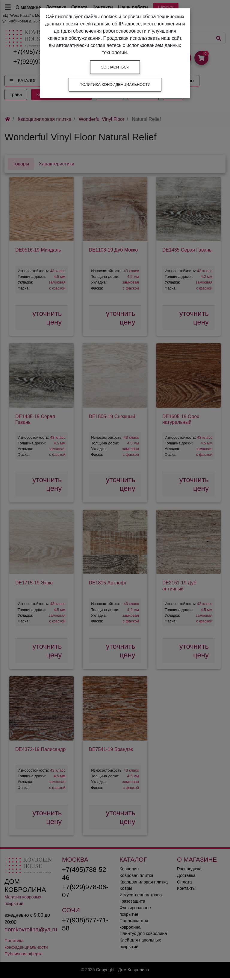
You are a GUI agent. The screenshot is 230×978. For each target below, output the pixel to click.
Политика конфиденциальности (114, 84)
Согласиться (115, 67)
